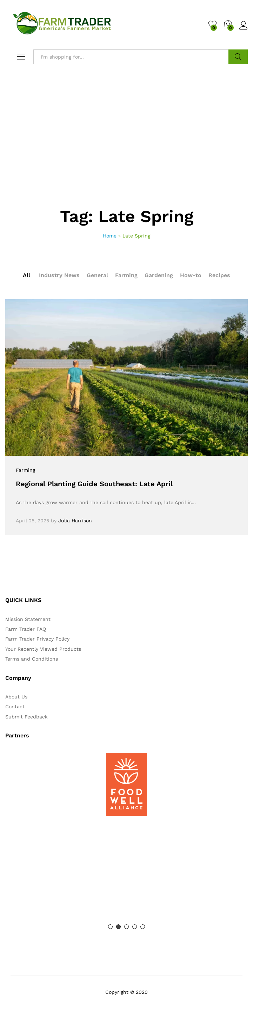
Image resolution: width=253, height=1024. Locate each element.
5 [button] (142, 926)
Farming (126, 275)
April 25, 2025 (32, 520)
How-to (190, 275)
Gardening (159, 275)
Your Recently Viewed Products (43, 649)
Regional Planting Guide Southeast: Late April (94, 484)
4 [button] (134, 926)
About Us (16, 697)
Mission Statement (28, 619)
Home (109, 236)
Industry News (59, 275)
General (97, 275)
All (26, 275)
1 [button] (110, 926)
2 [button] (118, 926)
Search (238, 56)
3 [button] (126, 926)
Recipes (219, 275)
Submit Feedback (26, 717)
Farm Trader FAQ (25, 629)
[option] (126, 784)
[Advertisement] (126, 155)
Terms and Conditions (31, 659)
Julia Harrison (75, 520)
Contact (15, 706)
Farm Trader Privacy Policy (37, 639)
